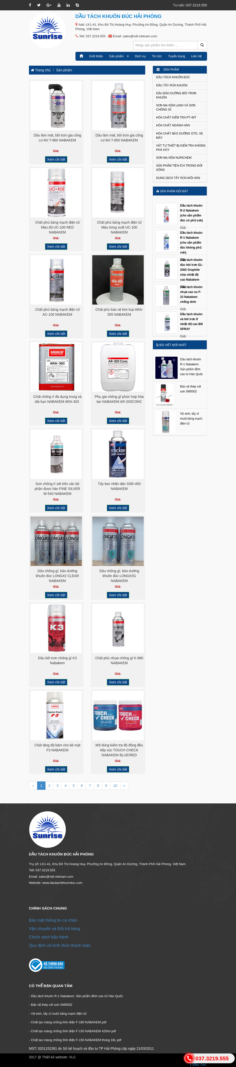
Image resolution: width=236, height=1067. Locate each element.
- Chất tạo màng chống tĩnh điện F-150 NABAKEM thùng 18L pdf (75, 1040)
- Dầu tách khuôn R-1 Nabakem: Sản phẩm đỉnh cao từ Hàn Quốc (76, 996)
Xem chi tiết (56, 159)
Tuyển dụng (176, 56)
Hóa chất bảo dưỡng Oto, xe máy (179, 135)
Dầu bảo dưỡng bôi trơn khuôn (176, 95)
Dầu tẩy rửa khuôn (172, 85)
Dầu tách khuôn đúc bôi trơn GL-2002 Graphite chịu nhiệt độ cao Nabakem (191, 270)
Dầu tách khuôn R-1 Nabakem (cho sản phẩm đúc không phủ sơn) (191, 242)
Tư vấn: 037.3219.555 (190, 5)
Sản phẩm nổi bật (172, 191)
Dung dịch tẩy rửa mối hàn (178, 178)
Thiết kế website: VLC (59, 1057)
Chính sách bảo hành (48, 937)
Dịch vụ (140, 56)
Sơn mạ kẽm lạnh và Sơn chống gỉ (175, 107)
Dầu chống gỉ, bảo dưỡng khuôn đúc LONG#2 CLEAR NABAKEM (57, 576)
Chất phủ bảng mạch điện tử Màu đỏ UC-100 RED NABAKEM (57, 227)
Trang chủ (41, 70)
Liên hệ (196, 56)
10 (115, 786)
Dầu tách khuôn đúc (173, 77)
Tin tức (157, 56)
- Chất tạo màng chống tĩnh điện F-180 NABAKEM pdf (67, 1022)
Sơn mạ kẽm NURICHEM (173, 157)
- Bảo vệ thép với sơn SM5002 (50, 1005)
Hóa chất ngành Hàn (173, 125)
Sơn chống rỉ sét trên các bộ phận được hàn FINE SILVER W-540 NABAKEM (57, 489)
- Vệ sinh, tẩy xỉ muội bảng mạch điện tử (58, 1013)
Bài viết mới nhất (171, 345)
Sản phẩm (119, 56)
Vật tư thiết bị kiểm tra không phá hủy (181, 148)
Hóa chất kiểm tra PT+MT (176, 117)
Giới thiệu (96, 56)
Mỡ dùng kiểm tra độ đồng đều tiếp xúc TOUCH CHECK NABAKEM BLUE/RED (119, 750)
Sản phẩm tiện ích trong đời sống (179, 168)
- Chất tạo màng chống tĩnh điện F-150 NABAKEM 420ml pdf (72, 1031)
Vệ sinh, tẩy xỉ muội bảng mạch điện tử (191, 418)
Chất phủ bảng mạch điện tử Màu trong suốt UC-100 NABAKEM (119, 227)
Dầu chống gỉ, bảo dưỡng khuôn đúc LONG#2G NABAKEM (119, 576)
